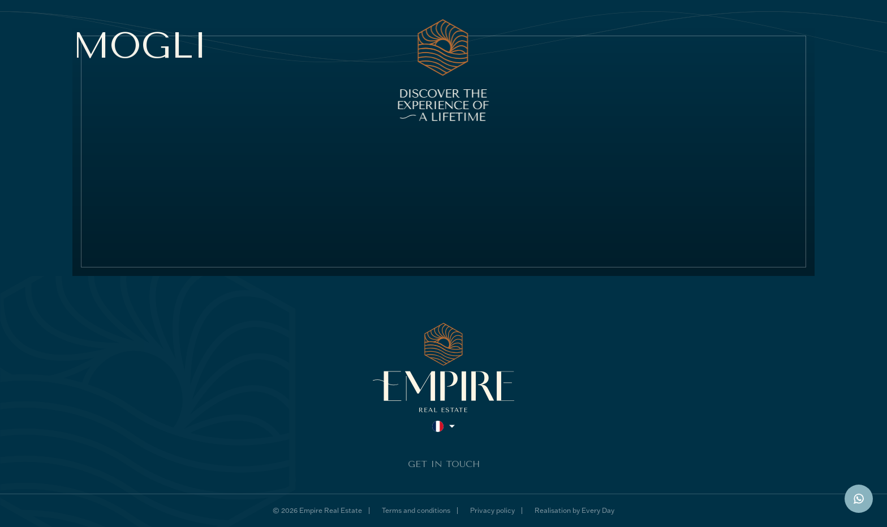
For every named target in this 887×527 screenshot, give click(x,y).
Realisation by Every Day (574, 510)
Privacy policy (492, 510)
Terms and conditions (416, 510)
